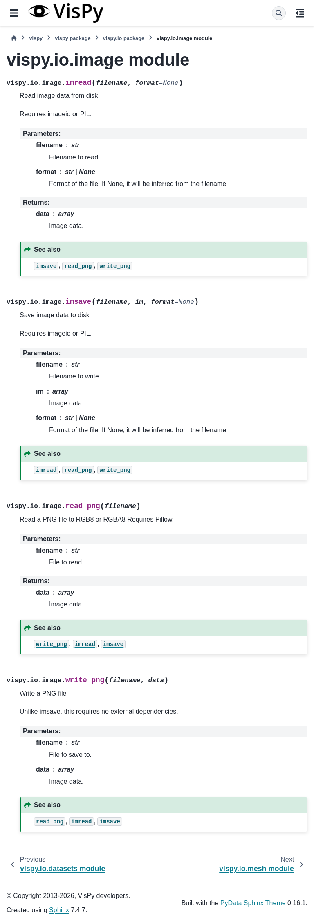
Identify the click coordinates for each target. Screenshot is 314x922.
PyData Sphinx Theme (253, 903)
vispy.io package (123, 38)
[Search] (279, 13)
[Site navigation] (14, 13)
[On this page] (299, 13)
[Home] (14, 38)
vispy (36, 38)
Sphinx (59, 910)
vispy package (73, 38)
